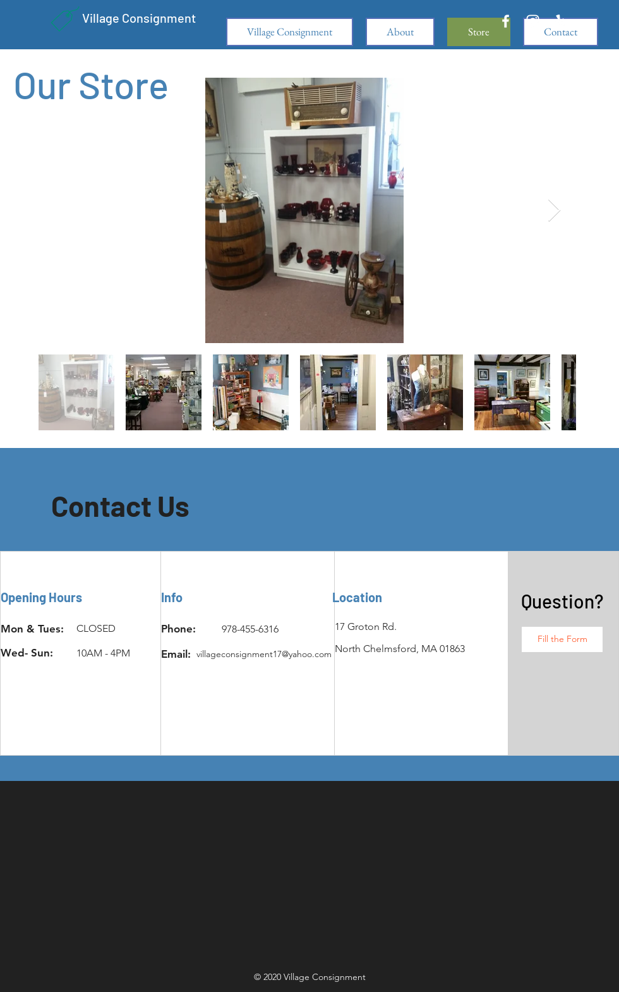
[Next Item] (554, 210)
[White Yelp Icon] (559, 21)
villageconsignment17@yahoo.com (264, 654)
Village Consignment (139, 17)
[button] (562, 639)
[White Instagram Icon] (532, 21)
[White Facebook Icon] (505, 21)
